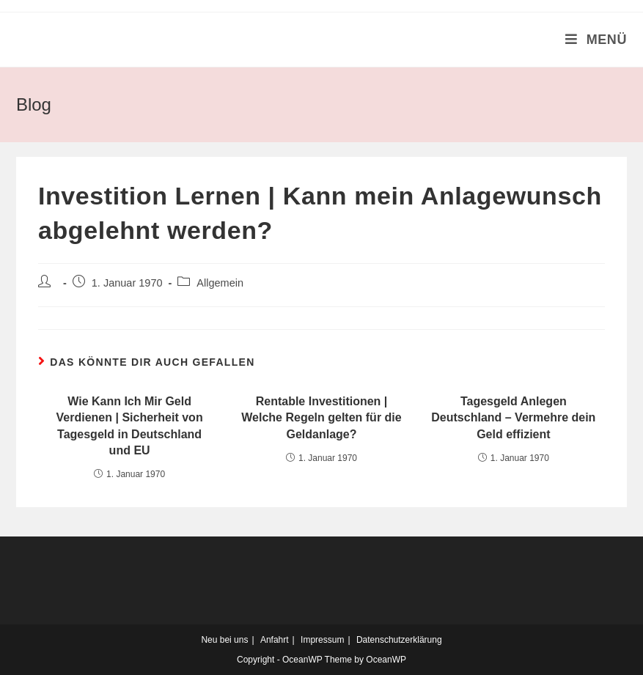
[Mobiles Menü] (596, 39)
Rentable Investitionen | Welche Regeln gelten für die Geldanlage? (321, 417)
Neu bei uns (224, 640)
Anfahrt (274, 640)
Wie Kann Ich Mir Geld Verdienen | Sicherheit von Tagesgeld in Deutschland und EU (129, 426)
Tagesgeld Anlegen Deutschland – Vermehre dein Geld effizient (513, 417)
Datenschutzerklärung (399, 640)
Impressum (322, 640)
